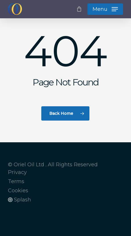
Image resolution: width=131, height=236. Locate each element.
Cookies (18, 190)
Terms (16, 181)
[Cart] (79, 9)
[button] (105, 9)
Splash (19, 200)
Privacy (17, 172)
